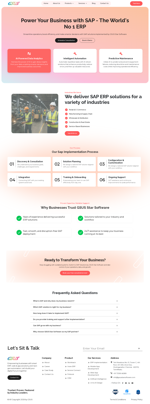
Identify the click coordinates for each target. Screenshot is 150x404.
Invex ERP (70, 366)
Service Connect (72, 370)
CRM (68, 378)
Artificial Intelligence (97, 379)
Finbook (69, 374)
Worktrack (70, 362)
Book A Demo (87, 40)
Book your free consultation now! (75, 273)
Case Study (47, 370)
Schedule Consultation (66, 40)
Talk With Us (72, 133)
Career (46, 366)
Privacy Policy (136, 400)
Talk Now (136, 3)
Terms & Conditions (118, 400)
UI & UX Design (95, 383)
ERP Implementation (97, 362)
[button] (69, 3)
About (45, 362)
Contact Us (104, 3)
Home (46, 3)
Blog (93, 3)
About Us (56, 3)
